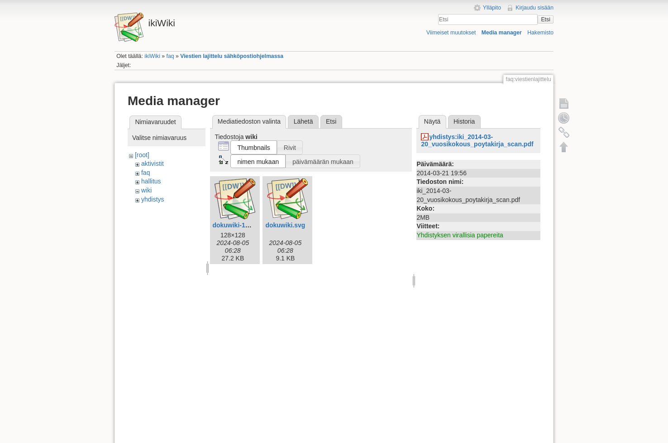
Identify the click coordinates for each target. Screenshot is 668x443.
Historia (464, 121)
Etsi (545, 19)
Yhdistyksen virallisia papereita (459, 235)
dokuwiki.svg (285, 225)
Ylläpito (492, 8)
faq (170, 56)
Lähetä (303, 121)
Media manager (502, 32)
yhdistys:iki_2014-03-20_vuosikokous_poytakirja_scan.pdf (477, 140)
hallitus (151, 181)
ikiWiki (152, 56)
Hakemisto (540, 32)
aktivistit (152, 163)
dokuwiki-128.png (238, 225)
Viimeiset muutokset (451, 32)
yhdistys (152, 199)
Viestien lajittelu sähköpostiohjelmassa (231, 56)
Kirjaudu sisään (534, 8)
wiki (146, 190)
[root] (142, 155)
